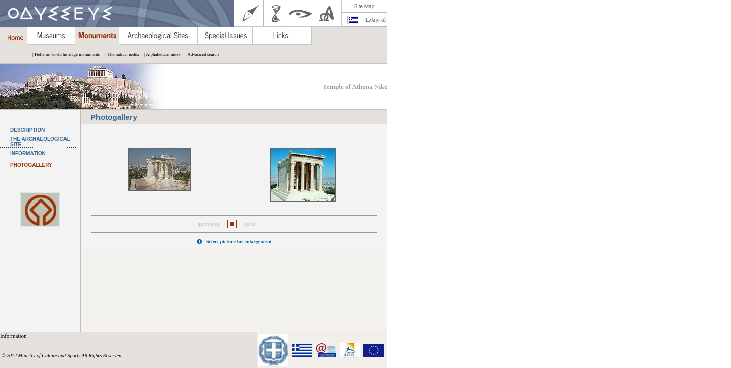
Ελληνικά (376, 20)
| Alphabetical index (160, 54)
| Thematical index (119, 54)
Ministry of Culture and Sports (49, 355)
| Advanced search (200, 54)
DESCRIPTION (27, 130)
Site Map (364, 6)
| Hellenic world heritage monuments (63, 54)
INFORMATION (28, 153)
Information (14, 335)
